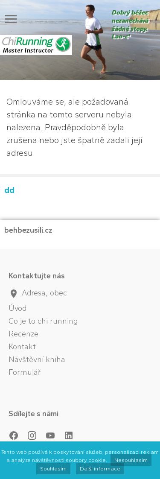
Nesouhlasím (131, 460)
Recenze (23, 334)
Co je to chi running (43, 321)
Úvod (17, 308)
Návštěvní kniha (37, 359)
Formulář (25, 372)
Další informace (100, 468)
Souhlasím (53, 468)
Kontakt (22, 346)
